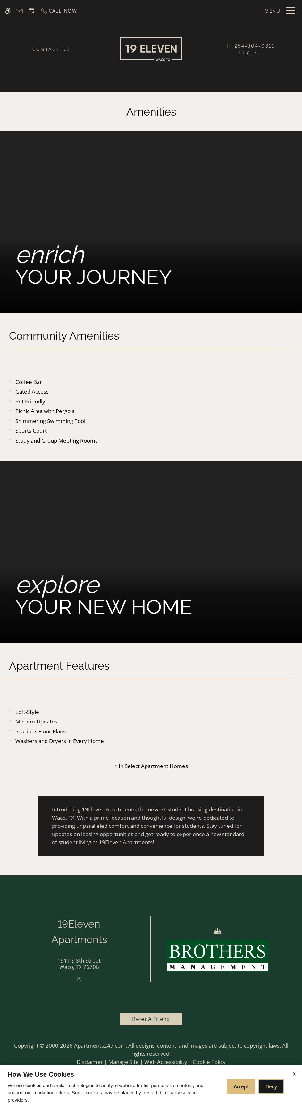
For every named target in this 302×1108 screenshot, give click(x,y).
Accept (241, 1086)
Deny (271, 1086)
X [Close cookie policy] (294, 1074)
